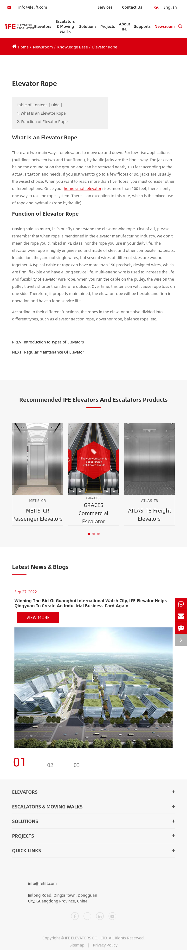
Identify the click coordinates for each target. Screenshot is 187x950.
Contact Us (132, 7)
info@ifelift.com (26, 7)
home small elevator (82, 188)
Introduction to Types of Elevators (54, 342)
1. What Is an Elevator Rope (41, 113)
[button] (89, 534)
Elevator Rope (104, 47)
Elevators (42, 30)
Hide (55, 105)
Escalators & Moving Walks (65, 28)
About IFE (124, 29)
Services (104, 7)
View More (38, 617)
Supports (142, 30)
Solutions (88, 30)
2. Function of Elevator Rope (42, 121)
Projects (107, 30)
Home (23, 47)
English (167, 7)
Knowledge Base (72, 47)
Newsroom (165, 30)
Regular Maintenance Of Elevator (54, 352)
